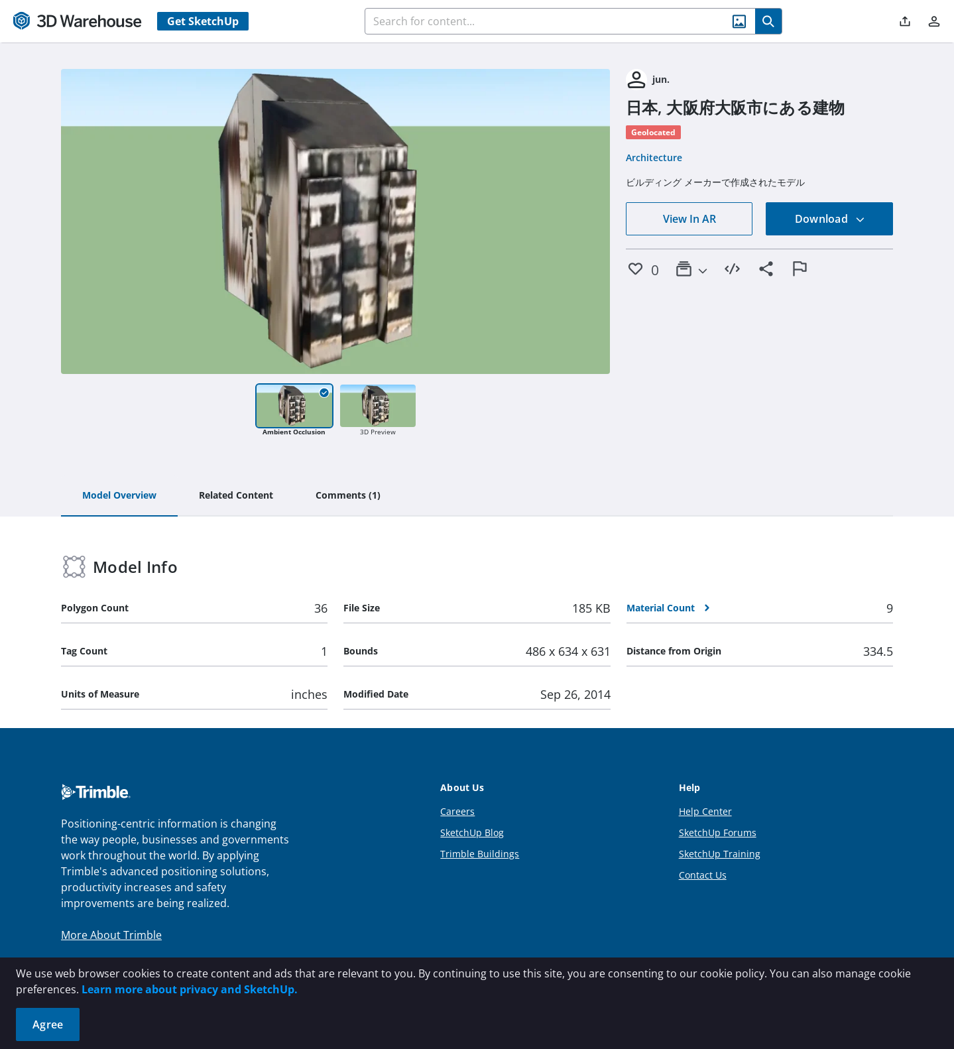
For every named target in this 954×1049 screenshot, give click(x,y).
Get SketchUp (203, 21)
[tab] (119, 496)
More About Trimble (111, 935)
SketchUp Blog (472, 832)
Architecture (654, 157)
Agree (47, 1024)
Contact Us (703, 875)
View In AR (689, 219)
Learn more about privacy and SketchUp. (190, 989)
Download (830, 219)
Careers (457, 811)
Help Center (705, 811)
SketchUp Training (719, 853)
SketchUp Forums (717, 832)
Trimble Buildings (479, 853)
